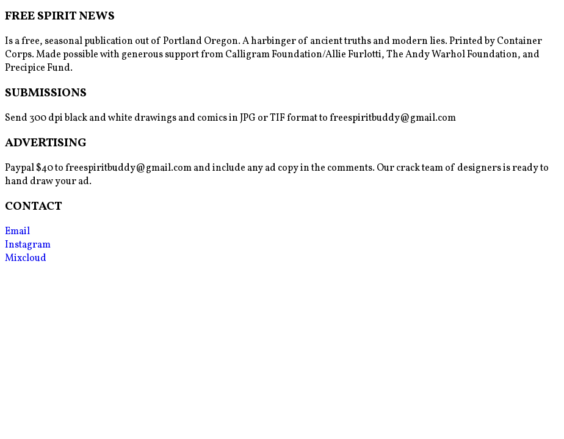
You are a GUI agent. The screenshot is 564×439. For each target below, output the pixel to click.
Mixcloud (25, 258)
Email (17, 231)
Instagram (28, 245)
